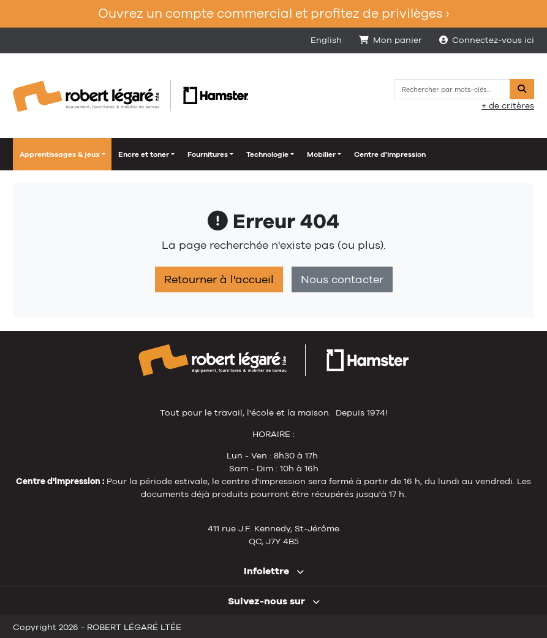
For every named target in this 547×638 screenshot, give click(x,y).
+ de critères (507, 105)
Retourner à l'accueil (219, 279)
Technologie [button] (267, 154)
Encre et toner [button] (143, 154)
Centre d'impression (390, 154)
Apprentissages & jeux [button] (60, 154)
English (326, 40)
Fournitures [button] (207, 154)
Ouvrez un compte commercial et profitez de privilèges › (273, 13)
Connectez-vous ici (486, 40)
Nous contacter (342, 279)
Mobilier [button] (321, 154)
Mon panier (390, 40)
